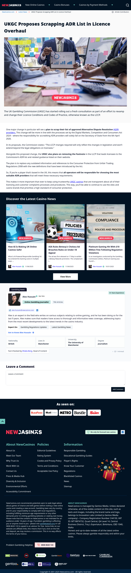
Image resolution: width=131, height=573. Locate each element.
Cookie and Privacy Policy (49, 460)
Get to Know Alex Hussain (21, 332)
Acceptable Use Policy (47, 471)
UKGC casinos (76, 181)
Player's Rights (71, 460)
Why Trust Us (12, 460)
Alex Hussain (18, 267)
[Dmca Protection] (11, 555)
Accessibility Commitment (18, 491)
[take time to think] (89, 556)
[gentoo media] (11, 564)
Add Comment (118, 389)
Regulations (69, 471)
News (66, 481)
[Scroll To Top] (2, 421)
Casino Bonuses (61, 4)
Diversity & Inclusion (16, 481)
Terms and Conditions (47, 465)
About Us (10, 450)
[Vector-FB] (123, 432)
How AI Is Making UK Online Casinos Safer (22, 248)
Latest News (22, 12)
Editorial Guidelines (46, 450)
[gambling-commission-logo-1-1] (105, 555)
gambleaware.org (47, 523)
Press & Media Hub (15, 476)
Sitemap (68, 486)
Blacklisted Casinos (73, 476)
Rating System (44, 455)
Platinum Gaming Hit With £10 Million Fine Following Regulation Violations (106, 249)
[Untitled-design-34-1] (73, 556)
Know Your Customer (74, 465)
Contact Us (11, 471)
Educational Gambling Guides (78, 455)
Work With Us (12, 465)
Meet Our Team (13, 455)
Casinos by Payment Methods (93, 4)
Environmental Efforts (16, 486)
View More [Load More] (65, 276)
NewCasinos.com (8, 12)
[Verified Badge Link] (41, 555)
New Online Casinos (34, 4)
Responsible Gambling (74, 450)
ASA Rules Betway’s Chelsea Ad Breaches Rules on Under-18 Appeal (64, 249)
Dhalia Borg (27, 351)
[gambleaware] (56, 556)
